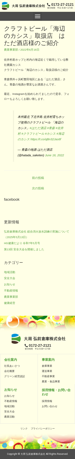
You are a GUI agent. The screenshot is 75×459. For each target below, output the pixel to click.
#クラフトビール (32, 133)
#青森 (51, 128)
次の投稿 (38, 188)
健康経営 (9, 303)
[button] (37, 16)
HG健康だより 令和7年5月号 (22, 243)
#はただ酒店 (38, 128)
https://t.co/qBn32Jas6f (45, 139)
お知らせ (9, 284)
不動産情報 (11, 290)
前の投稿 (38, 177)
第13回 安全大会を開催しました (24, 249)
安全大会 (9, 278)
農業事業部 (11, 49)
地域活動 (9, 272)
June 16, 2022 (54, 155)
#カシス (50, 133)
